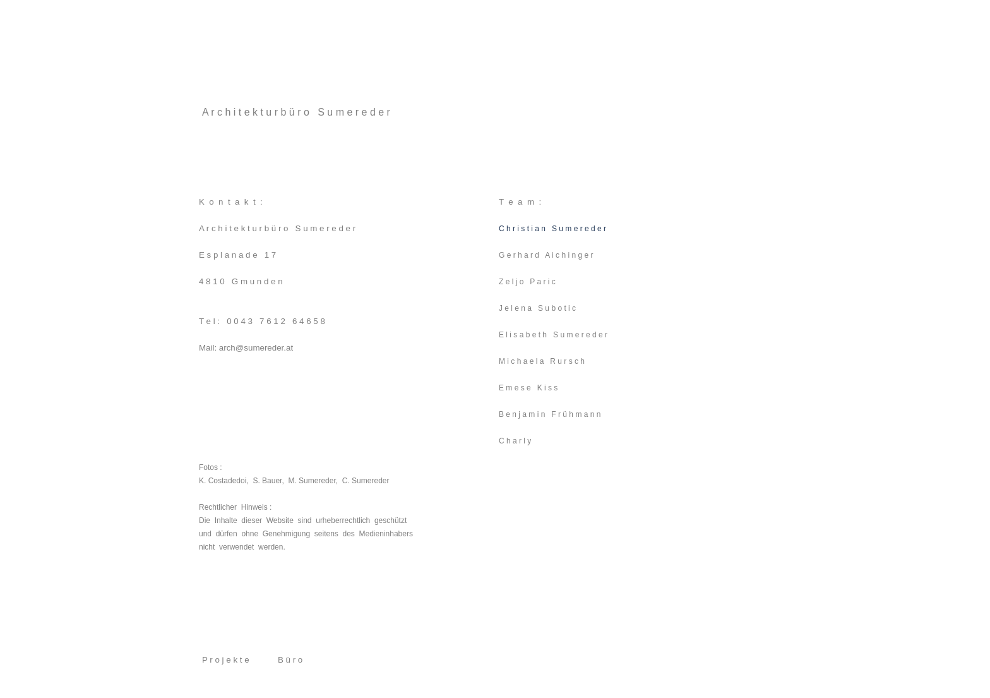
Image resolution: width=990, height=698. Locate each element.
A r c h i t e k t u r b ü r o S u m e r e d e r (296, 112)
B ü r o (290, 660)
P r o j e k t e (225, 660)
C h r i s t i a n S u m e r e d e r (552, 228)
